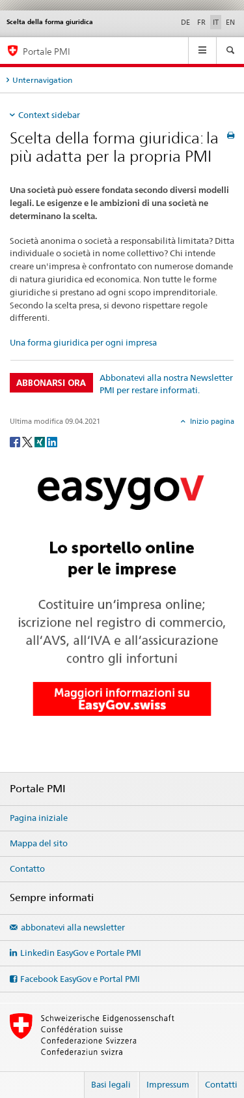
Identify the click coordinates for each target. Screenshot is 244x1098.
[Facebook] (16, 441)
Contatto (27, 868)
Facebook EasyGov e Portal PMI (80, 978)
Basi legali (111, 1084)
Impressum (167, 1084)
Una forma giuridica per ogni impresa (83, 342)
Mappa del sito (39, 843)
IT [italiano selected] (216, 22)
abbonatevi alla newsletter (73, 927)
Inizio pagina (211, 421)
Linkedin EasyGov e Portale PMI (80, 952)
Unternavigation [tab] (42, 80)
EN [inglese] (230, 22)
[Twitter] (28, 441)
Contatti (221, 1084)
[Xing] (40, 441)
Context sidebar (49, 115)
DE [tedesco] (185, 22)
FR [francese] (201, 22)
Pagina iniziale (39, 817)
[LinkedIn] (52, 441)
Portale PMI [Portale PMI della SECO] (46, 51)
